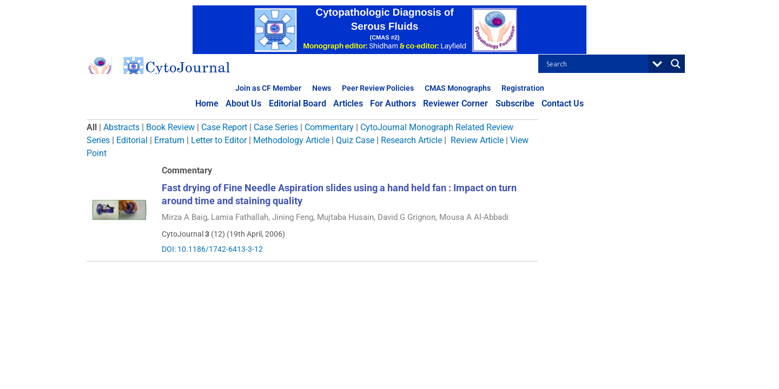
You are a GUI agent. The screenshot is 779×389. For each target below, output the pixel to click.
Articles (349, 104)
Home (209, 104)
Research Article (411, 140)
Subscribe (513, 104)
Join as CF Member (268, 88)
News (321, 88)
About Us (245, 104)
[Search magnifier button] (675, 64)
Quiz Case (355, 140)
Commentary (329, 127)
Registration (522, 88)
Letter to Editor (219, 140)
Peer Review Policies (378, 88)
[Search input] (595, 64)
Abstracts (121, 127)
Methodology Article (291, 140)
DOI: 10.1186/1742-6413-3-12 (212, 249)
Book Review (170, 127)
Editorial (132, 140)
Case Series (276, 127)
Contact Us (560, 104)
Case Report (224, 127)
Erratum (169, 140)
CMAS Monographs (458, 88)
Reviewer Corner (454, 104)
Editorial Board (298, 104)
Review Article (477, 140)
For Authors (393, 104)
